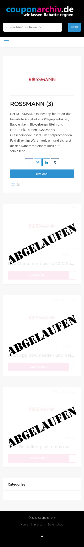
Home (24, 524)
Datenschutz (55, 524)
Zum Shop (42, 173)
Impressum (38, 524)
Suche (74, 27)
